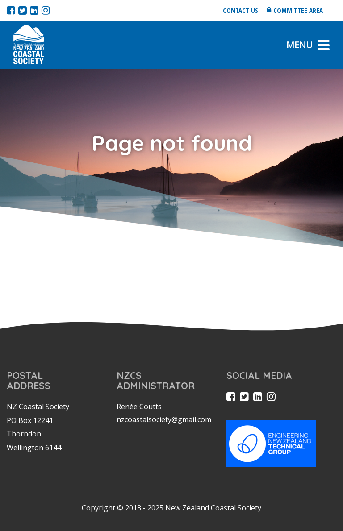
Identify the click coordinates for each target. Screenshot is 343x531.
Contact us (240, 10)
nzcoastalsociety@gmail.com (164, 419)
